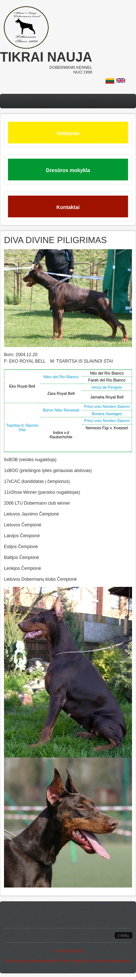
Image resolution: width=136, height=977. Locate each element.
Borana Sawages (107, 414)
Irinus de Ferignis (106, 387)
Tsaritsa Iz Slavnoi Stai (22, 427)
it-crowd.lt (65, 951)
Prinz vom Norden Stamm (107, 406)
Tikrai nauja (46, 57)
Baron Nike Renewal (61, 410)
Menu (68, 101)
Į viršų (123, 935)
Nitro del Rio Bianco (61, 377)
